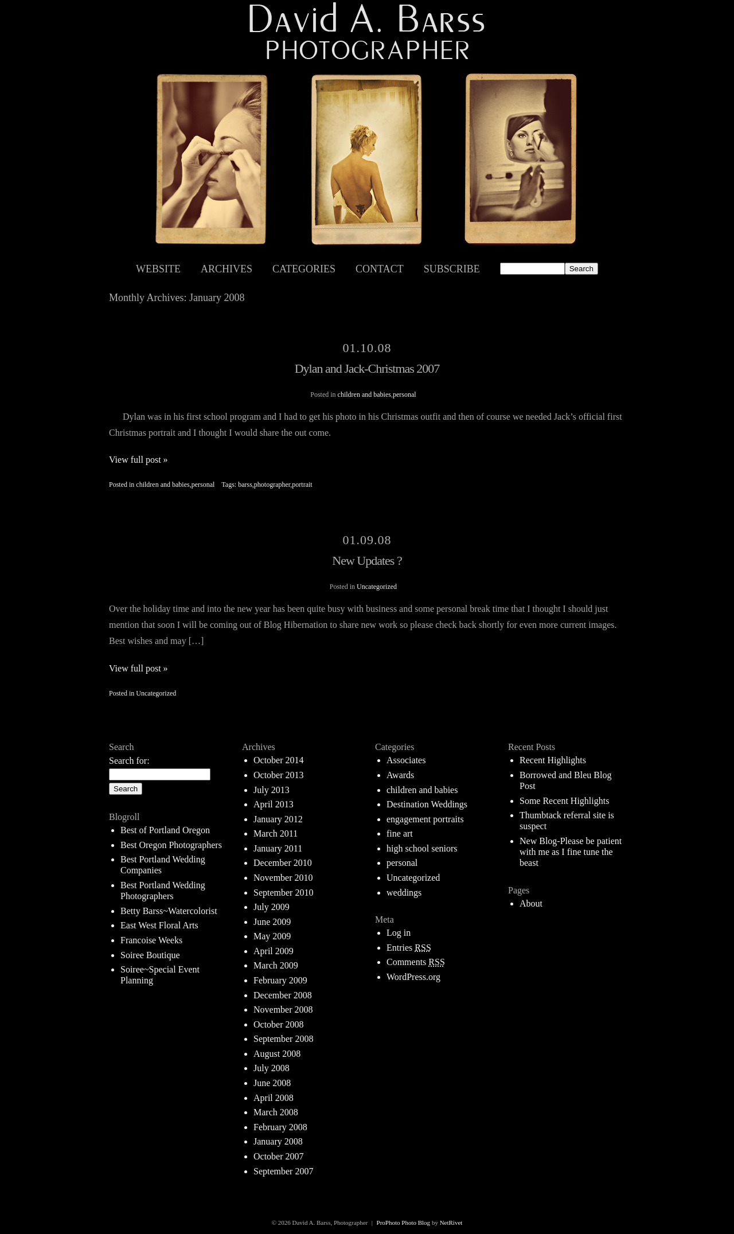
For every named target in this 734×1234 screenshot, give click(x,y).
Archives (226, 269)
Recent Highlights (553, 760)
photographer (272, 485)
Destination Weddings (426, 804)
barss (245, 485)
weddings (403, 892)
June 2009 (272, 922)
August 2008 (276, 1054)
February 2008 (280, 1127)
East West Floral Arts (159, 925)
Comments (415, 962)
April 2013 (273, 804)
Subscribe (452, 269)
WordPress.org (413, 977)
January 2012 (278, 819)
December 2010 (282, 863)
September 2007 (283, 1171)
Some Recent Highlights (564, 801)
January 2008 (278, 1141)
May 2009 (272, 936)
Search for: (129, 761)
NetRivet (451, 1222)
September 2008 (283, 1039)
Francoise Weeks (151, 940)
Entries (408, 947)
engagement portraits (425, 819)
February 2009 (280, 980)
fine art (399, 833)
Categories (303, 269)
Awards (400, 775)
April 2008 (273, 1098)
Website (158, 269)
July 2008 (271, 1068)
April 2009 (273, 951)
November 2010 (283, 877)
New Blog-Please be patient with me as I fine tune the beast (571, 852)
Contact (380, 269)
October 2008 (278, 1024)
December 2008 (282, 995)
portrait (302, 485)
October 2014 (278, 760)
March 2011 (275, 833)
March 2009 (275, 965)
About (531, 903)
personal (404, 394)
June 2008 (272, 1083)
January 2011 (277, 848)
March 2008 (275, 1112)
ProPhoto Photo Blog (404, 1222)
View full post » (138, 459)
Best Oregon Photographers (171, 845)
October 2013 (278, 775)
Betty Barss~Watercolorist (168, 911)
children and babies (364, 394)
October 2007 (278, 1156)
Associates (405, 760)
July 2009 (271, 907)
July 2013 (271, 790)
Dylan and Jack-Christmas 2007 (367, 368)
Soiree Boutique (150, 955)
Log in (398, 933)
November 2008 (283, 1009)
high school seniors (422, 848)
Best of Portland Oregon (165, 830)
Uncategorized (377, 587)
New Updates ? (366, 560)
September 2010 (283, 892)
